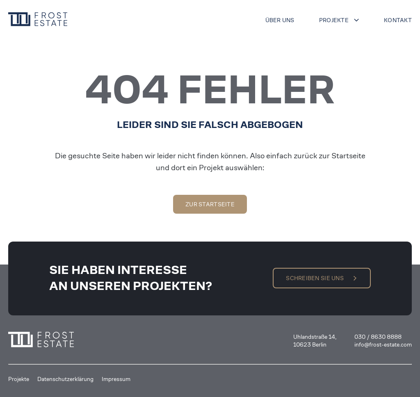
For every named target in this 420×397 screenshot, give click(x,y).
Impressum (116, 379)
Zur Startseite (210, 204)
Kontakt (398, 20)
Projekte (334, 20)
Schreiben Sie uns (315, 278)
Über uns (279, 20)
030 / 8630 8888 (378, 336)
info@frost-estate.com (383, 344)
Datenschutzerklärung (65, 379)
